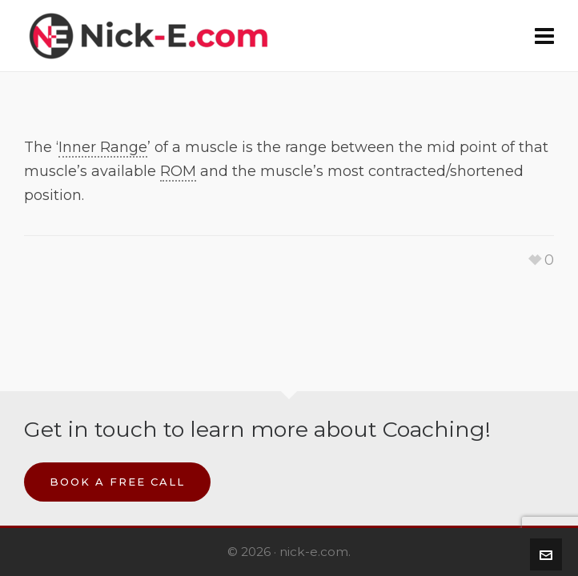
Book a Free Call (117, 481)
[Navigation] (544, 36)
